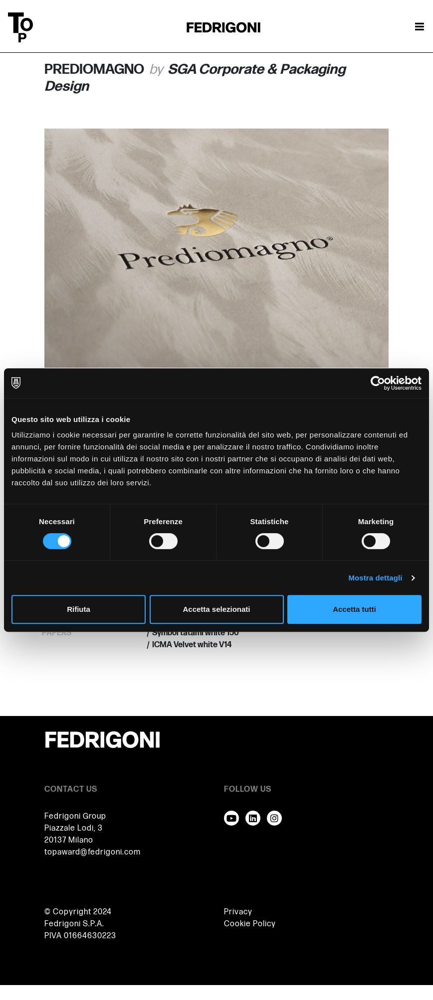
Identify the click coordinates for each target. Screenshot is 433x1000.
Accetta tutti (354, 609)
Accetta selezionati (216, 609)
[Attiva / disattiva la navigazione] (419, 27)
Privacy (238, 912)
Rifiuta (78, 609)
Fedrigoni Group (75, 816)
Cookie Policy (250, 924)
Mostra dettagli (375, 577)
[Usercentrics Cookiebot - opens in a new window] (378, 383)
